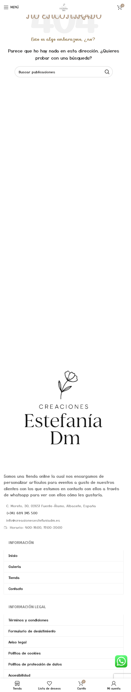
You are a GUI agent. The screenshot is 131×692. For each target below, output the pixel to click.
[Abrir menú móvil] (11, 7)
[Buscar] (64, 71)
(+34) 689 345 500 (21, 512)
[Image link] (64, 408)
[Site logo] (64, 7)
